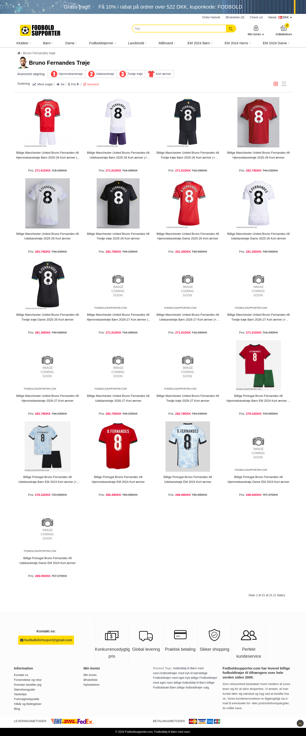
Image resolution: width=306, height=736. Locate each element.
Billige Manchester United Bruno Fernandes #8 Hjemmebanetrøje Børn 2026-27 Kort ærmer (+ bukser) (118, 317)
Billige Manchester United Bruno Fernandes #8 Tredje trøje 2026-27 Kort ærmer (187, 398)
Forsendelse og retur (28, 680)
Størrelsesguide (24, 689)
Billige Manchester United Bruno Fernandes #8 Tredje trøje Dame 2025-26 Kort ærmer (47, 317)
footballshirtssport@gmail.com (46, 640)
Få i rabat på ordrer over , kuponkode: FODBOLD (170, 7)
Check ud (256, 17)
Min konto (256, 30)
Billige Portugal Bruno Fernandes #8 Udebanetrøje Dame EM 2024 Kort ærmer (47, 560)
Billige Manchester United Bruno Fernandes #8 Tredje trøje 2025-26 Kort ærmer (118, 236)
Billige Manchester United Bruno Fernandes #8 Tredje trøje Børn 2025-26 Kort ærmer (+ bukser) (187, 155)
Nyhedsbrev (91, 684)
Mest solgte (43, 84)
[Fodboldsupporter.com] (40, 30)
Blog (17, 709)
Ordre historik (211, 17)
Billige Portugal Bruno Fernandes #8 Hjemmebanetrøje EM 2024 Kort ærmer (118, 479)
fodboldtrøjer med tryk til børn (180, 673)
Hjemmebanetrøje (71, 74)
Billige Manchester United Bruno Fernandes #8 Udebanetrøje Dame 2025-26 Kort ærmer (258, 236)
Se (60, 84)
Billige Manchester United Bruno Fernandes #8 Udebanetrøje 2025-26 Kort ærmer (47, 236)
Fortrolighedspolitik (26, 699)
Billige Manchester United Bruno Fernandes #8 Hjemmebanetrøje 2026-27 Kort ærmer (47, 398)
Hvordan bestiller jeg (27, 684)
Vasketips (20, 694)
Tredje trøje (135, 74)
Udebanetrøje (105, 74)
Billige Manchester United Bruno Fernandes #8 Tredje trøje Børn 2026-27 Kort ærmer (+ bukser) (258, 317)
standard (91, 84)
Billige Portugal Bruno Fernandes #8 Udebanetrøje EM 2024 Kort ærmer (188, 479)
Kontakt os (21, 675)
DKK (286, 17)
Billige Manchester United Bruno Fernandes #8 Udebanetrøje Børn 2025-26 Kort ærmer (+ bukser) (118, 155)
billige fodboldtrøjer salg (193, 687)
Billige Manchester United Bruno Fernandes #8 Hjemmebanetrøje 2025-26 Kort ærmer (258, 155)
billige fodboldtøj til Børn (190, 682)
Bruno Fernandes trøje (39, 53)
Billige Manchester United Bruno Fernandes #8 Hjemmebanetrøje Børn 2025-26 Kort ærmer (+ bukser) (47, 155)
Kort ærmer (163, 74)
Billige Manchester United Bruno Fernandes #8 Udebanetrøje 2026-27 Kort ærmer (118, 398)
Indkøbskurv (284, 30)
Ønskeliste (90, 680)
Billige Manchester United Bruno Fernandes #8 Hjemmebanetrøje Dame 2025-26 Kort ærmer (187, 236)
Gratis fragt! (77, 7)
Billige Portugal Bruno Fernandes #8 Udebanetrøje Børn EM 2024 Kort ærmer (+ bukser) (47, 479)
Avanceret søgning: (31, 74)
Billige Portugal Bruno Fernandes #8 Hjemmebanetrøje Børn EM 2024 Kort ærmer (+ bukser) (258, 398)
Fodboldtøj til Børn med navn (172, 731)
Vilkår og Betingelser (27, 704)
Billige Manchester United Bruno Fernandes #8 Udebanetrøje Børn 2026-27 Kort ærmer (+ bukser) (187, 317)
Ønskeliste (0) (235, 17)
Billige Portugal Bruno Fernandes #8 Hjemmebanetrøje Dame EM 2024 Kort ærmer (259, 479)
